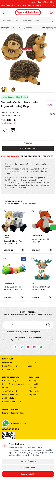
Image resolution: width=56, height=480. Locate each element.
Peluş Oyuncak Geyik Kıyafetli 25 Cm (41, 288)
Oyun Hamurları (8, 369)
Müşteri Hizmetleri (10, 394)
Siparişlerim (34, 391)
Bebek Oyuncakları (10, 366)
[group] (28, 59)
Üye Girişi (33, 387)
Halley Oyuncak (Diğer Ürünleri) (15, 97)
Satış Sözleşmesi (9, 391)
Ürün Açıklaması (10, 156)
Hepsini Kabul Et (28, 473)
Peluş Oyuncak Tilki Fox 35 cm (40, 240)
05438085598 (10, 429)
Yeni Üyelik (33, 384)
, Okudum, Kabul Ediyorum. (21, 331)
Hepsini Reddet (28, 467)
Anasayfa (5, 28)
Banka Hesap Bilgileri (11, 402)
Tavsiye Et (48, 156)
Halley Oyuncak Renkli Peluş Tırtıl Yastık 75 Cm (13, 288)
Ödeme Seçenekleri (30, 156)
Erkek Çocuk (7, 362)
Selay (33, 283)
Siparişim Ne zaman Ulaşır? (13, 413)
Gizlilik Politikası (9, 398)
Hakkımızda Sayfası (10, 380)
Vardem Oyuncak (6, 236)
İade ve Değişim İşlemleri (13, 384)
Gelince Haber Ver (28, 148)
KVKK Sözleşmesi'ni (14, 331)
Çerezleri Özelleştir (28, 461)
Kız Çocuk (32, 362)
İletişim (5, 387)
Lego (30, 366)
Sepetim (32, 394)
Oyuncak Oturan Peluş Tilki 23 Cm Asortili (13, 242)
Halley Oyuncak (37, 236)
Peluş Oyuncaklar (25, 28)
